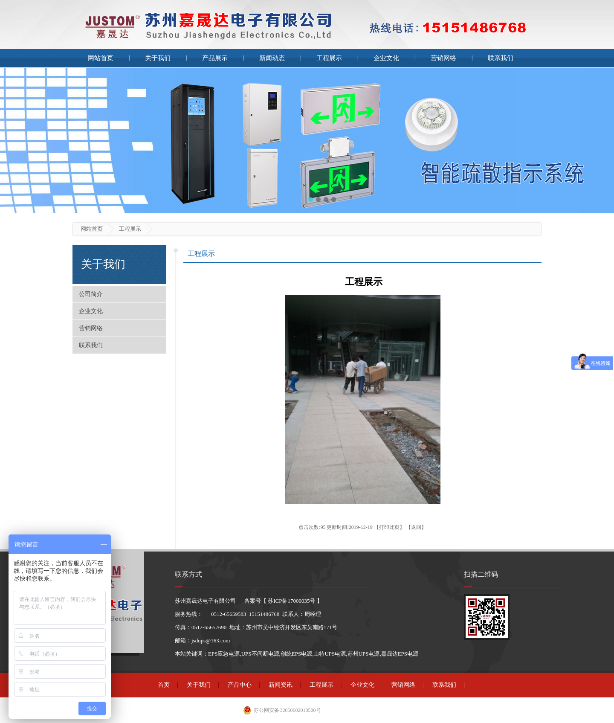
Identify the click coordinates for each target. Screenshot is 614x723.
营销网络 (443, 58)
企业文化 (386, 58)
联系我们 (500, 58)
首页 (164, 685)
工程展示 (329, 58)
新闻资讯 (281, 685)
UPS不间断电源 (260, 653)
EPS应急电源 (224, 653)
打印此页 (389, 527)
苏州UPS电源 (364, 653)
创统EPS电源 (296, 653)
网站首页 (100, 58)
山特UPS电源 (329, 653)
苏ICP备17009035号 (291, 601)
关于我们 (158, 58)
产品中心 (240, 685)
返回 (416, 527)
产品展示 (215, 58)
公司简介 (91, 294)
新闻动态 (272, 58)
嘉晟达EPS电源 (399, 653)
